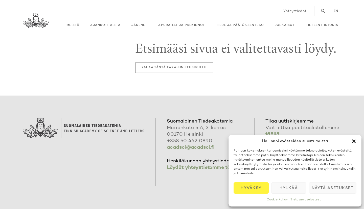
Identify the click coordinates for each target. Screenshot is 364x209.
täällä (272, 134)
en (336, 11)
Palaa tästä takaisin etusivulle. (174, 67)
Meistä (72, 25)
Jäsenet (139, 25)
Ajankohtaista (105, 25)
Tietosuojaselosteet (305, 199)
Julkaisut (285, 25)
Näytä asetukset (333, 188)
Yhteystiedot (295, 11)
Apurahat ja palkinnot (181, 25)
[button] (353, 141)
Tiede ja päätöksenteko (240, 25)
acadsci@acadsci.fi (191, 147)
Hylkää (289, 188)
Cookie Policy (277, 199)
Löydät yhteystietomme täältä (203, 167)
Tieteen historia (322, 25)
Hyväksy (251, 188)
